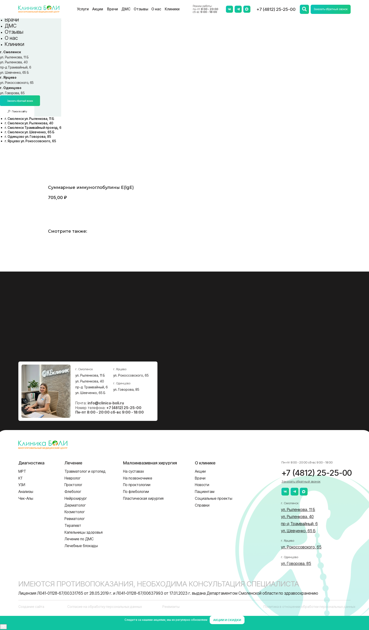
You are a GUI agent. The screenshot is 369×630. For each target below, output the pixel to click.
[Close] (3, 626)
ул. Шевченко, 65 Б (14, 72)
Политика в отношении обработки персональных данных (309, 607)
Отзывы (14, 32)
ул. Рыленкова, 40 (14, 62)
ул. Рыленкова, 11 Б (14, 57)
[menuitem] (29, 119)
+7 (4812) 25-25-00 (276, 9)
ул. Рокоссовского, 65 (17, 83)
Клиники (14, 44)
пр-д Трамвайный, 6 (15, 67)
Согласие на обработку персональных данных (104, 607)
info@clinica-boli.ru (106, 403)
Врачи (12, 19)
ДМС (10, 26)
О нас (11, 38)
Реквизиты (171, 607)
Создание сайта (31, 607)
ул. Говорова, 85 (12, 93)
